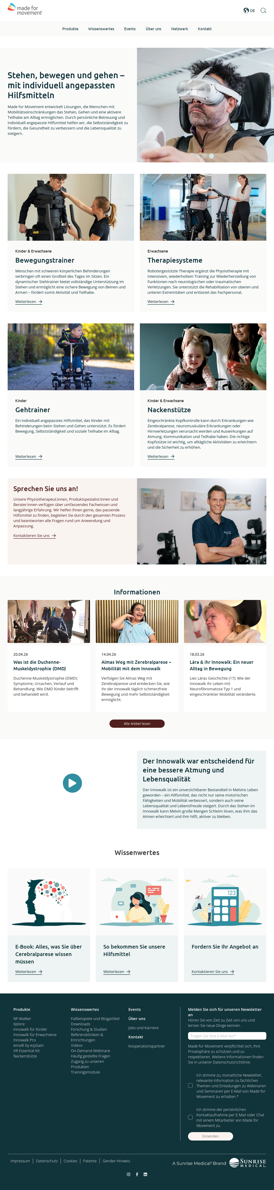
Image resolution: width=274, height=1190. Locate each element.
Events (134, 1009)
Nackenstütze (25, 1056)
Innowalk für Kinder (30, 1029)
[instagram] (128, 1174)
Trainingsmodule (85, 1072)
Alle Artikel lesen (137, 723)
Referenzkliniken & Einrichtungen (87, 1037)
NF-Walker (22, 1018)
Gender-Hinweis (116, 1160)
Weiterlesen (25, 301)
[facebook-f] (137, 1174)
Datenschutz (47, 1160)
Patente (90, 1160)
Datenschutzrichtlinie (231, 1062)
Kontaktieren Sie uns (31, 535)
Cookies (70, 1160)
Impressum (20, 1160)
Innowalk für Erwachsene (35, 1034)
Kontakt (135, 1036)
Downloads (80, 1023)
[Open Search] (263, 10)
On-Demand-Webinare (90, 1050)
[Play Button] (72, 783)
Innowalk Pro (24, 1040)
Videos (77, 1045)
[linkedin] (145, 1174)
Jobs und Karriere (143, 1027)
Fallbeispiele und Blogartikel (95, 1018)
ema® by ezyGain (28, 1045)
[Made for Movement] (25, 10)
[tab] (197, 156)
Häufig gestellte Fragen (90, 1056)
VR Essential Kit (26, 1050)
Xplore (19, 1023)
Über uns (136, 1018)
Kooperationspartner (146, 1046)
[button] (70, 28)
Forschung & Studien (89, 1029)
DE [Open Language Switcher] (249, 10)
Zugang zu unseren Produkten (87, 1064)
